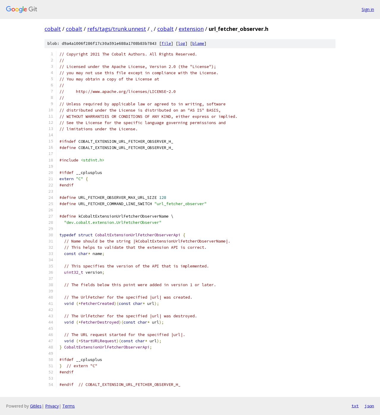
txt (355, 405)
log (181, 43)
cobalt (53, 28)
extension (191, 28)
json (369, 405)
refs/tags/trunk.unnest (116, 28)
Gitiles (36, 406)
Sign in (368, 9)
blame (198, 43)
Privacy (52, 406)
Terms (68, 406)
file (166, 43)
